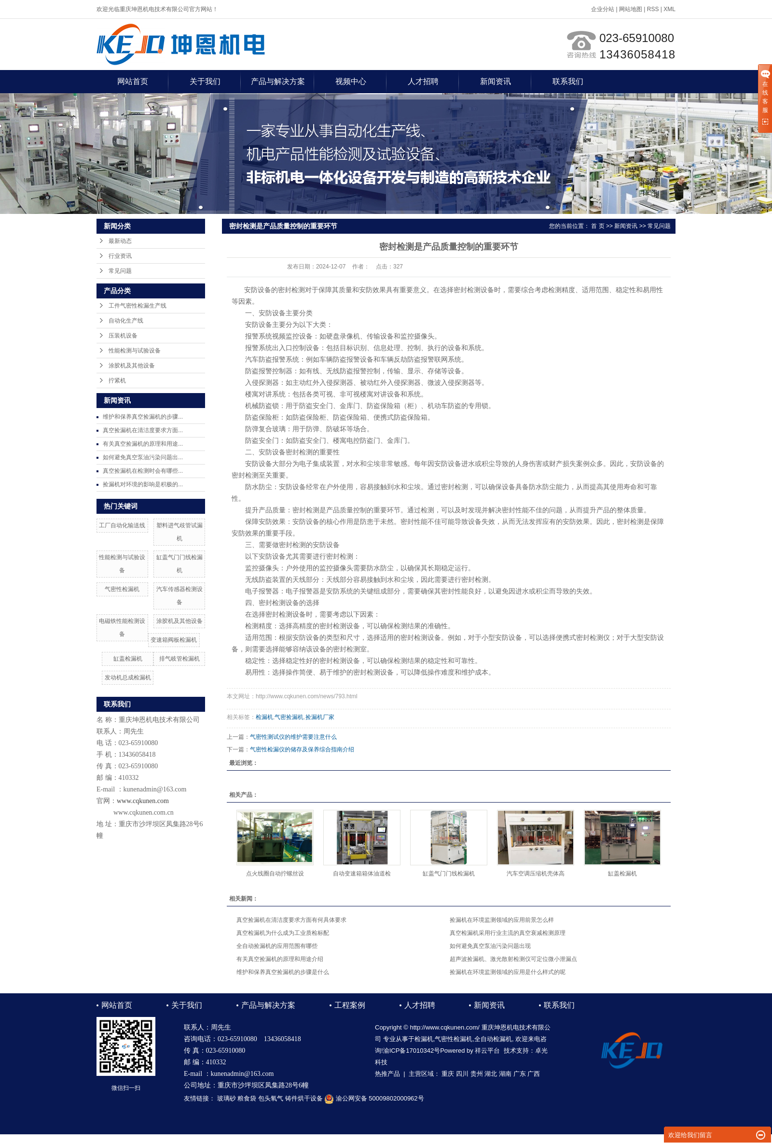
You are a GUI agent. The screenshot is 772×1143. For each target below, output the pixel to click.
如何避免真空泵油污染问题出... (143, 457)
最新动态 (120, 241)
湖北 (490, 1073)
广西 (533, 1073)
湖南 (505, 1073)
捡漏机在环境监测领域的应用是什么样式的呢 (507, 972)
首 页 (597, 226)
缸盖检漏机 (127, 658)
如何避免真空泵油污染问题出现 (490, 946)
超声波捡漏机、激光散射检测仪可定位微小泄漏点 (513, 959)
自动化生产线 (126, 320)
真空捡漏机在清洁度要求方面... (143, 430)
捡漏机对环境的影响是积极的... (143, 484)
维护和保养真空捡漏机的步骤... (143, 416)
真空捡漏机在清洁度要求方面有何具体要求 (291, 920)
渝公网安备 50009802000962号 (374, 1098)
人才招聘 (423, 81)
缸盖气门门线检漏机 (449, 873)
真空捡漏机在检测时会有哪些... (143, 470)
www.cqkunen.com (143, 800)
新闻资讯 (495, 81)
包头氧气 (270, 1098)
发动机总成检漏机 (128, 677)
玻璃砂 (226, 1098)
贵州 (476, 1073)
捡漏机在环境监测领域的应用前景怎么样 (502, 920)
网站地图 (630, 9)
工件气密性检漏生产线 (137, 305)
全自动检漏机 (493, 1039)
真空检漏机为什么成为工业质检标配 (282, 933)
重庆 (447, 1073)
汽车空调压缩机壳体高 (536, 873)
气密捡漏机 (289, 717)
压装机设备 (123, 335)
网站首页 (132, 81)
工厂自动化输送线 (122, 525)
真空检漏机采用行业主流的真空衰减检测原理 (507, 933)
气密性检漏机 (122, 589)
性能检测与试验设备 (135, 350)
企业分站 (602, 9)
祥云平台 (487, 1050)
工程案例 (349, 1005)
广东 (519, 1073)
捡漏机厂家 (319, 717)
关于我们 (205, 81)
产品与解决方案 (278, 81)
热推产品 (387, 1073)
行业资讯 (120, 256)
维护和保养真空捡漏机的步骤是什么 (282, 972)
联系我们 (567, 81)
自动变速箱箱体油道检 (362, 873)
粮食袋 (246, 1098)
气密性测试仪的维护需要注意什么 (293, 737)
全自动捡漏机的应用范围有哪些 (276, 946)
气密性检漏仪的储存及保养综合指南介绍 (302, 749)
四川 (462, 1073)
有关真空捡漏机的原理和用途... (143, 443)
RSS (653, 9)
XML (669, 9)
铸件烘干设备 (304, 1098)
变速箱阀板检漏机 (174, 639)
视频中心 (350, 81)
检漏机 (264, 717)
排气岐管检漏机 (179, 658)
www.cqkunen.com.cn (143, 812)
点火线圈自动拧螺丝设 (275, 873)
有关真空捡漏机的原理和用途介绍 (279, 959)
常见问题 (120, 271)
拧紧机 (117, 380)
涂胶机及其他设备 (132, 365)
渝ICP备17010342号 (412, 1050)
